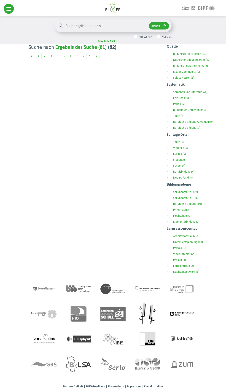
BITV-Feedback (95, 386)
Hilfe (160, 386)
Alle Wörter (145, 36)
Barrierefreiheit (73, 386)
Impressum (134, 386)
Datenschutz (116, 386)
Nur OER (167, 36)
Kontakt (148, 386)
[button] (9, 9)
